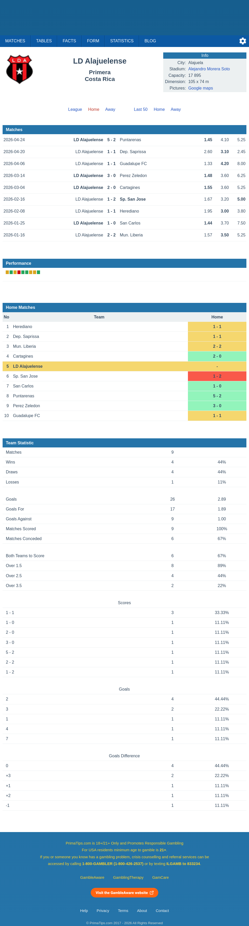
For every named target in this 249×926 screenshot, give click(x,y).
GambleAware (92, 877)
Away (110, 109)
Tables (44, 41)
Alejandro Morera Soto (209, 69)
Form (93, 41)
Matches (15, 41)
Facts (69, 41)
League (75, 109)
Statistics (122, 41)
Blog (150, 41)
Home (159, 109)
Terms (123, 911)
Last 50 (140, 109)
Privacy (103, 911)
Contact (162, 911)
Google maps (200, 88)
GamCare (160, 877)
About (142, 911)
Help (84, 911)
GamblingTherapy (128, 877)
